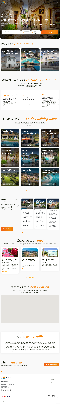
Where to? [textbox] (7, 33)
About (52, 382)
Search (52, 32)
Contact (52, 384)
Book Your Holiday (7, 228)
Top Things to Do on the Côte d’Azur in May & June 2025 (9, 261)
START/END (28, 31)
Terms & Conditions (11, 401)
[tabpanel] (27, 214)
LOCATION (7, 31)
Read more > (5, 271)
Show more (30, 191)
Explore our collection (51, 364)
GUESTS (38, 31)
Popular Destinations (55, 376)
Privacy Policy (3, 401)
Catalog (52, 379)
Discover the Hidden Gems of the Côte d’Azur (30, 260)
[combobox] (13, 33)
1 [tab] (22, 232)
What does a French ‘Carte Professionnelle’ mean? (49, 261)
